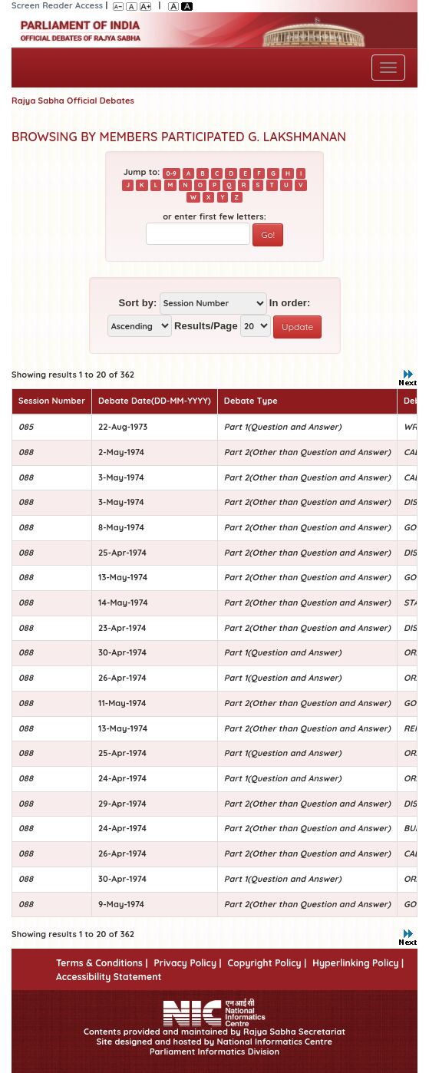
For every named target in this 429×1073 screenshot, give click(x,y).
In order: (290, 303)
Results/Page (206, 326)
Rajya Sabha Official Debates (73, 100)
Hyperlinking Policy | (358, 963)
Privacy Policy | (187, 963)
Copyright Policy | (267, 963)
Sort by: (138, 303)
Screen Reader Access (57, 5)
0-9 (172, 173)
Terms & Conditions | (101, 963)
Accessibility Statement (108, 976)
